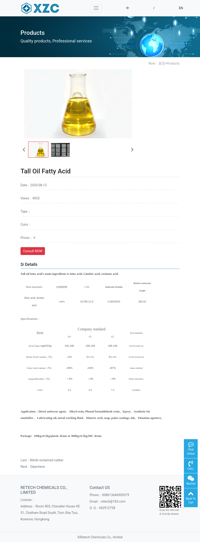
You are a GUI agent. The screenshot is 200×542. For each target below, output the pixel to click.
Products (173, 63)
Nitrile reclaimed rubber (47, 460)
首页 (162, 63)
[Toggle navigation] (96, 8)
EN (181, 8)
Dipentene (37, 466)
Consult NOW (32, 251)
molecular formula (113, 287)
